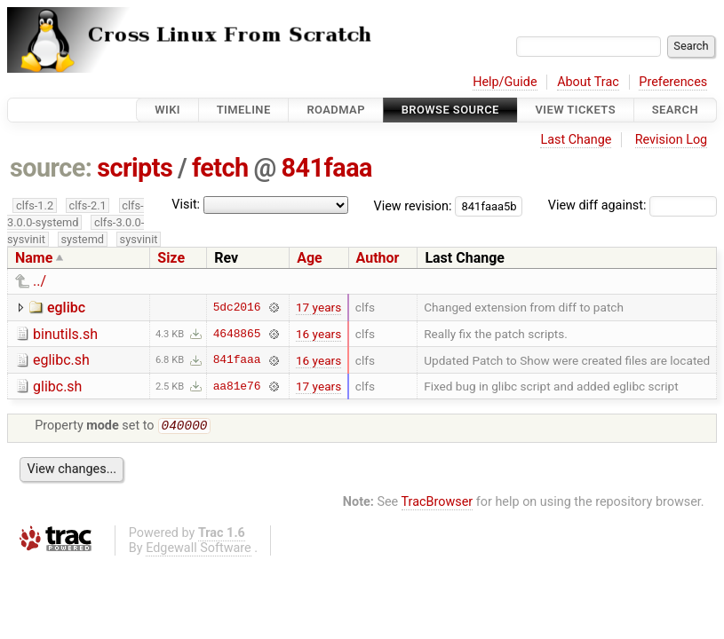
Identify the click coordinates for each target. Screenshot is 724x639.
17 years (318, 307)
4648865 (237, 334)
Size (171, 257)
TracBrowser (437, 503)
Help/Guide (505, 82)
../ (39, 280)
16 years (318, 334)
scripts (134, 168)
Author (378, 257)
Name (33, 257)
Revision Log (671, 139)
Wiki (167, 109)
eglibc (66, 307)
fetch (220, 168)
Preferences (673, 82)
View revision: (413, 205)
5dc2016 (237, 307)
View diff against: (632, 205)
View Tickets (576, 109)
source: (51, 168)
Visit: (185, 204)
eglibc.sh (61, 359)
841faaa (327, 168)
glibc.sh (57, 386)
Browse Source (450, 109)
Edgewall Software (198, 549)
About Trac (588, 82)
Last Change (575, 139)
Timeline (244, 109)
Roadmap (335, 109)
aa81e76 (237, 386)
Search (675, 109)
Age (309, 257)
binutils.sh (65, 334)
